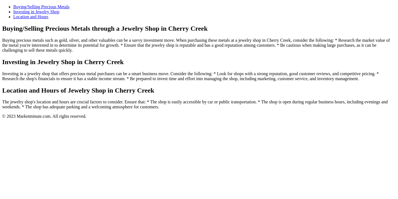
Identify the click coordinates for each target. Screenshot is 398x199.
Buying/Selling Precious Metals (41, 6)
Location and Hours (30, 16)
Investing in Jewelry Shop (36, 11)
